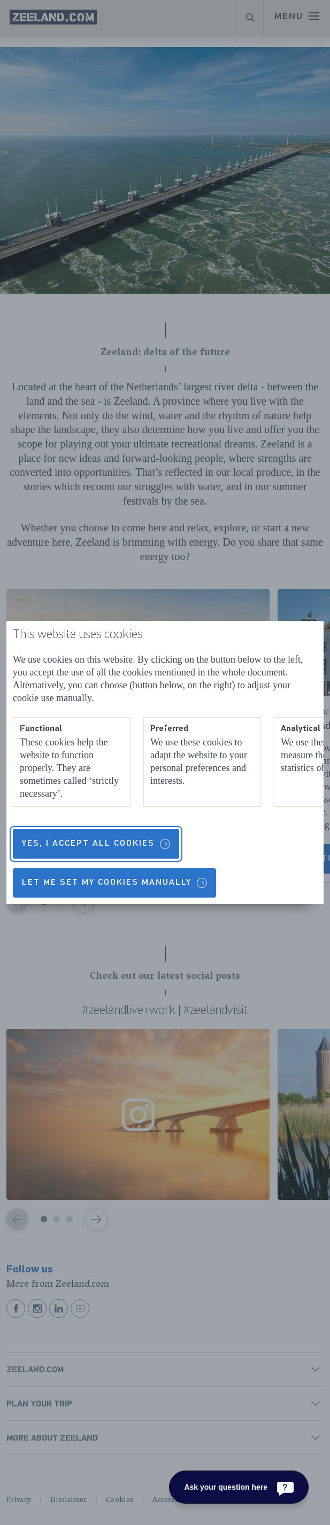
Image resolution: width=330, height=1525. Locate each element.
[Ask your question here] (239, 1487)
